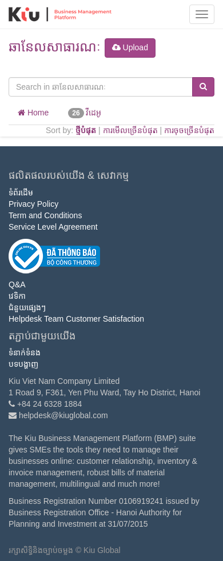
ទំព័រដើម (21, 192)
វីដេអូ (84, 113)
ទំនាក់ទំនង (25, 352)
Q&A (17, 284)
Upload (130, 47)
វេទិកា (17, 295)
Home (33, 112)
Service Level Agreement (53, 226)
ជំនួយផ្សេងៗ (27, 307)
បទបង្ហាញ (23, 363)
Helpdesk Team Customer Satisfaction (76, 318)
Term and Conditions (45, 215)
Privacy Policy (33, 204)
